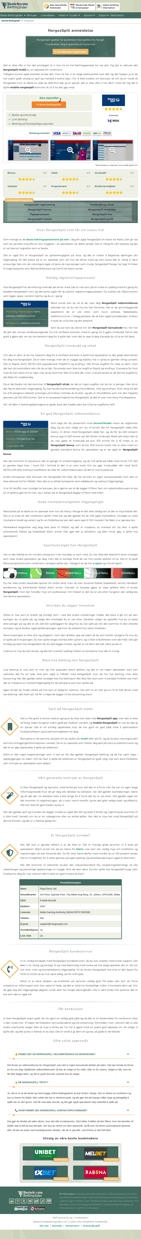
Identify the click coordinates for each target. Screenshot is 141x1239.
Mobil (62, 15)
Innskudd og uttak (101, 205)
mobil (84, 743)
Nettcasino (117, 15)
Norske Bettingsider (11, 21)
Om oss (44, 1230)
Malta (79, 854)
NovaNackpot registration (70, 51)
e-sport (97, 568)
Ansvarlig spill (91, 1230)
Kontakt (57, 1230)
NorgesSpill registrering (38, 205)
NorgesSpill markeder (101, 211)
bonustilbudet (103, 428)
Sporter (89, 15)
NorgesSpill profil (101, 223)
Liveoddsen (48, 15)
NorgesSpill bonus (38, 211)
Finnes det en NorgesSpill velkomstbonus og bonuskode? (55, 1059)
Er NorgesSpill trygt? (31, 1087)
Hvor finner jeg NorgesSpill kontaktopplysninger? (51, 1115)
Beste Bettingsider (11, 15)
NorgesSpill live (101, 217)
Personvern (72, 1230)
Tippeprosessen (38, 217)
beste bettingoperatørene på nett (47, 244)
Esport (103, 15)
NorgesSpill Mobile (38, 223)
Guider (74, 15)
